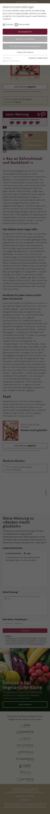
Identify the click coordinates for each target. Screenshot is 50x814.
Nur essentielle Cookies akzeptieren (25, 46)
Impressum (33, 58)
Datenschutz (42, 58)
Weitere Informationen (25, 52)
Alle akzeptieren (25, 31)
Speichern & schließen (25, 39)
